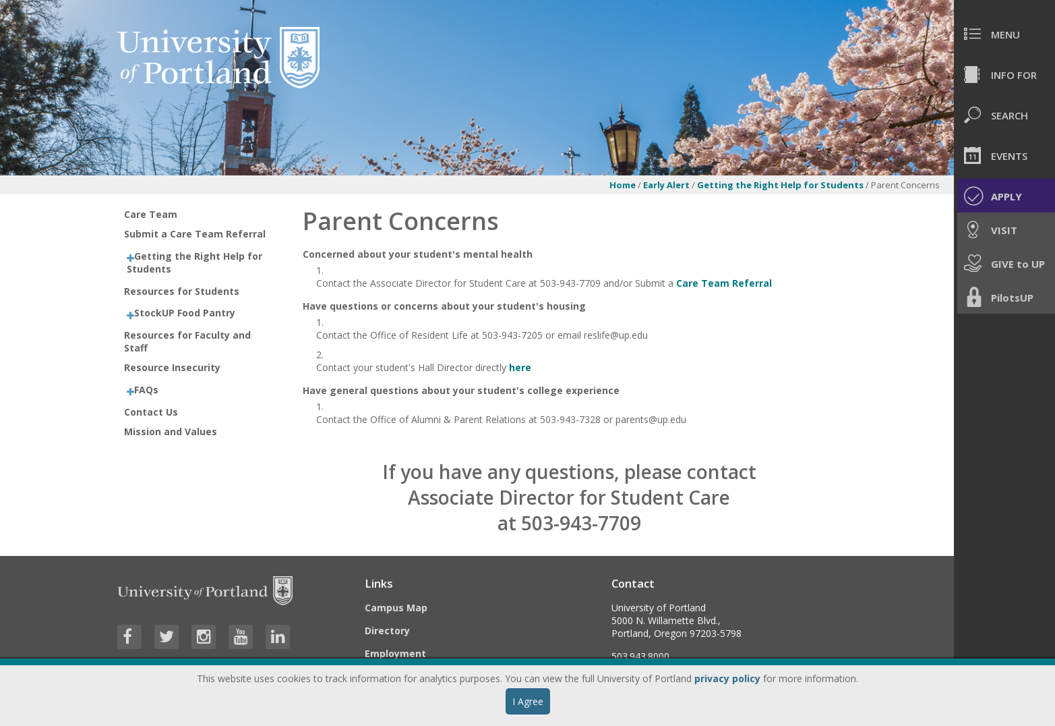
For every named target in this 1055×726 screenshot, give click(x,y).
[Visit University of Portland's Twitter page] (166, 637)
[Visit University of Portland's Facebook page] (129, 637)
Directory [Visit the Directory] (387, 630)
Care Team (150, 214)
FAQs (146, 389)
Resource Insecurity (172, 367)
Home (622, 185)
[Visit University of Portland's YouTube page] (241, 637)
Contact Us (151, 412)
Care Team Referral (724, 283)
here (521, 367)
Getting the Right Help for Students (781, 185)
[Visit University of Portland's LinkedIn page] (278, 637)
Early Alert (666, 185)
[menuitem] (1004, 34)
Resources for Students (181, 291)
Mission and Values (170, 431)
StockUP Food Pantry (184, 312)
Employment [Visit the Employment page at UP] (395, 653)
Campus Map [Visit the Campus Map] (396, 607)
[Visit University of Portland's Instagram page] (203, 637)
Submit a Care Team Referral (195, 233)
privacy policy (727, 678)
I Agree (527, 701)
